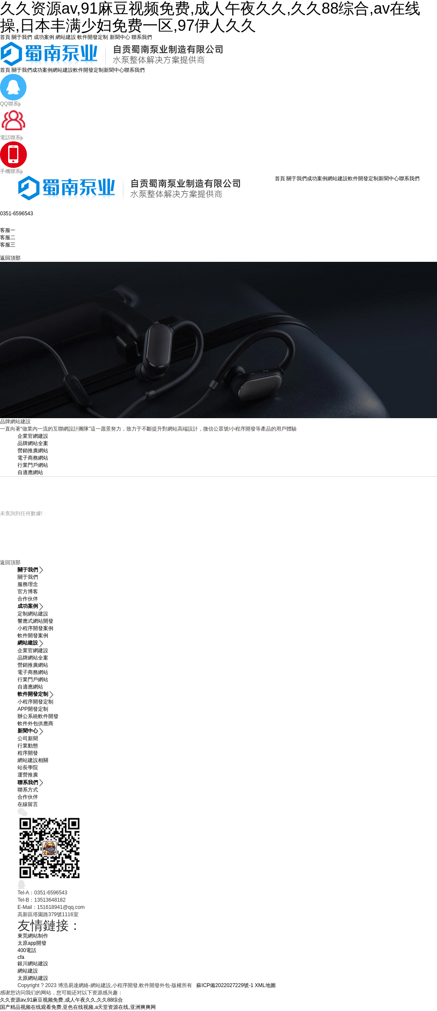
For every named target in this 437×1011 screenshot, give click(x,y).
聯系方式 (27, 790)
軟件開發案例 (32, 636)
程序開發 (27, 753)
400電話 (26, 950)
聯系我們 (141, 37)
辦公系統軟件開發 (37, 716)
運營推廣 (27, 775)
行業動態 (27, 746)
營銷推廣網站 (32, 451)
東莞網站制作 (32, 936)
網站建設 (65, 37)
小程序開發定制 (35, 702)
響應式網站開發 (35, 621)
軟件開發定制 (92, 37)
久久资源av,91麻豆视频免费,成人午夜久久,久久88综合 (61, 1000)
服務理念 (27, 584)
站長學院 (27, 768)
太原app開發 (32, 943)
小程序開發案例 (35, 628)
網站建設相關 (32, 760)
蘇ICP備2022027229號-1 (224, 985)
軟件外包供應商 (35, 724)
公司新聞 (27, 738)
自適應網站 (30, 472)
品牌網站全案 (32, 443)
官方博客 (27, 592)
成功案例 (44, 37)
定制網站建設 (32, 614)
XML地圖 (265, 985)
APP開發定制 (32, 709)
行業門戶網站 (32, 465)
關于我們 (22, 37)
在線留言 (27, 804)
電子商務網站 (32, 458)
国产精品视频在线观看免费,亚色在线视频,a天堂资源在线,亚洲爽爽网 (78, 1007)
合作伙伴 (27, 599)
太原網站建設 (32, 978)
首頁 (5, 37)
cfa (20, 957)
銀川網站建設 (32, 964)
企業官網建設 (32, 436)
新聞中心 (120, 37)
